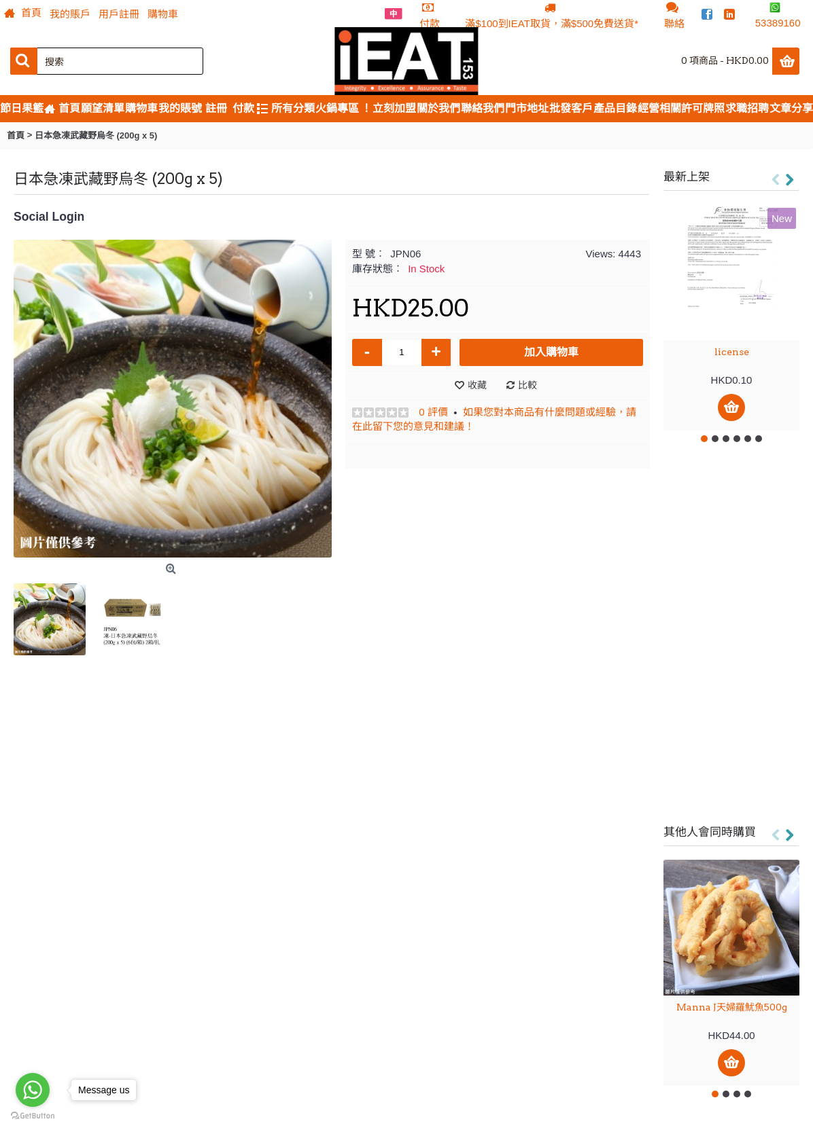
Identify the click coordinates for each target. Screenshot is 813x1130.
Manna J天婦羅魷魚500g (731, 1007)
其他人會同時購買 (709, 832)
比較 (527, 385)
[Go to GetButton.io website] (32, 1116)
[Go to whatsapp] (33, 1090)
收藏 (477, 385)
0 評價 (433, 412)
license (731, 351)
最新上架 (686, 176)
